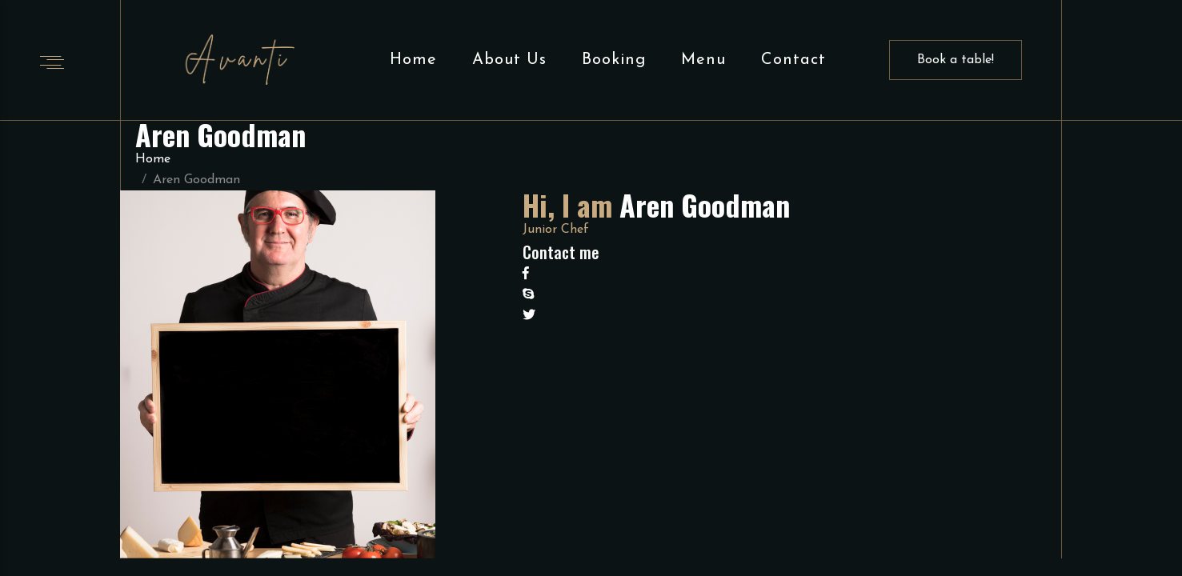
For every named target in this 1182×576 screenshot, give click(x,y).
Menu (703, 60)
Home (413, 60)
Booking (614, 60)
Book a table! (955, 60)
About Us (509, 60)
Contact (793, 60)
